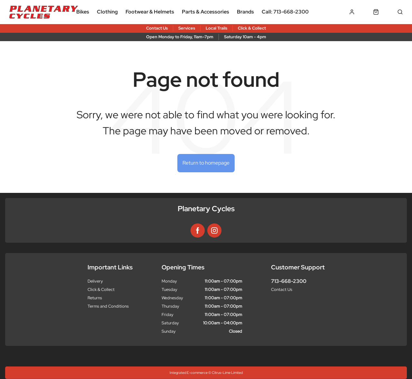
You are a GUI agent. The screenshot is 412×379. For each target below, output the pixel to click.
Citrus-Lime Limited (227, 372)
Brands (245, 11)
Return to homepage (206, 162)
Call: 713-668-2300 (285, 11)
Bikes (82, 11)
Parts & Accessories (205, 11)
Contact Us (281, 289)
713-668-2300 (288, 281)
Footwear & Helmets (150, 11)
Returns (95, 298)
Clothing (107, 11)
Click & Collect (101, 289)
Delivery (95, 281)
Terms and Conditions (108, 306)
